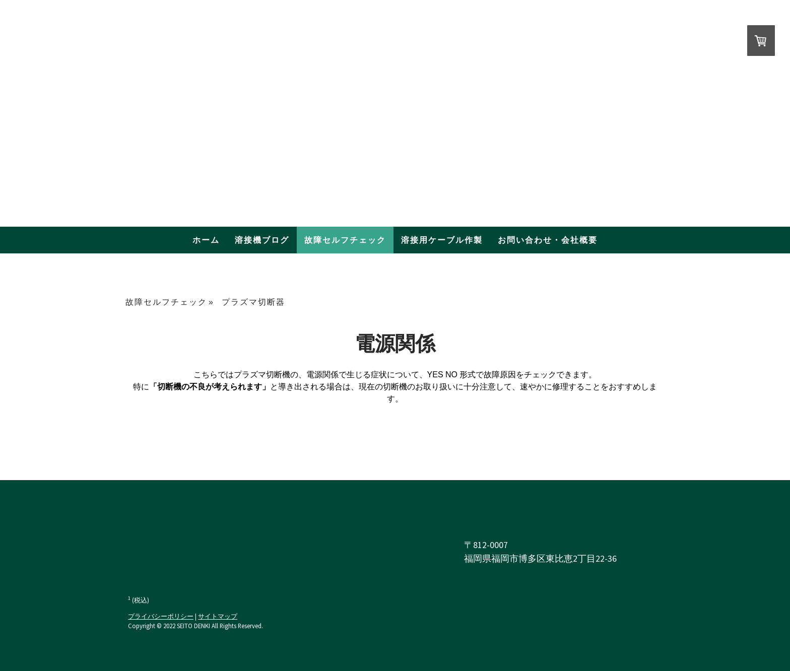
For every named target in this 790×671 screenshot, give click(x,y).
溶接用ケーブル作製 (442, 240)
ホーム (206, 240)
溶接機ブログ (262, 240)
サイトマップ (217, 616)
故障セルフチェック (345, 240)
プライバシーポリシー (160, 616)
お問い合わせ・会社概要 (548, 240)
